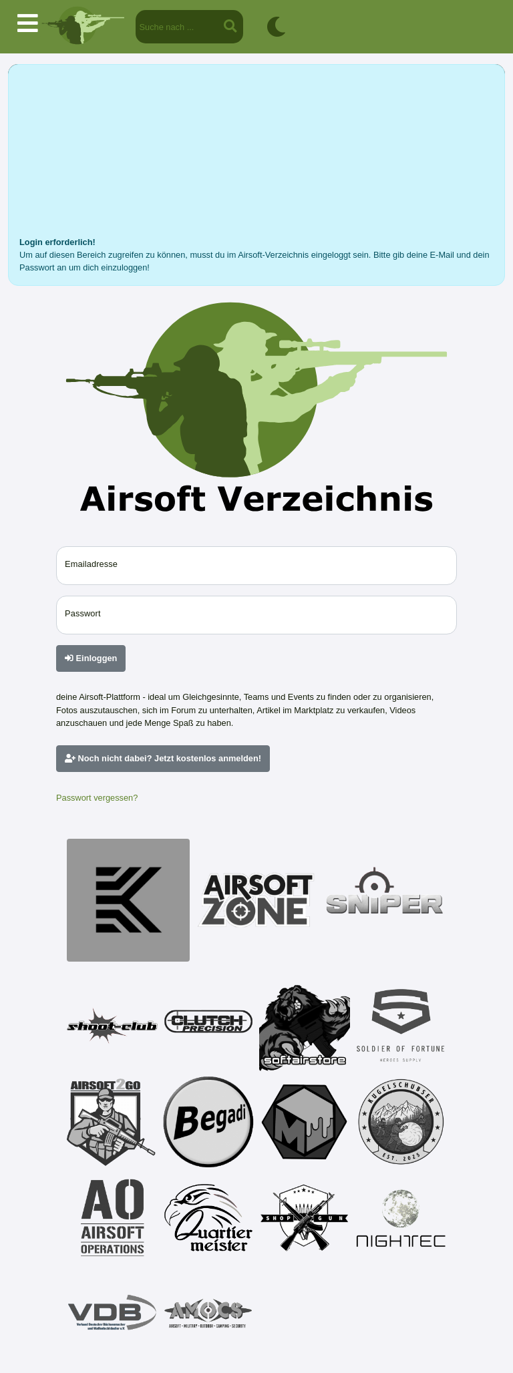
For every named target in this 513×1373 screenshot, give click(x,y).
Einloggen (91, 658)
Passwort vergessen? (97, 798)
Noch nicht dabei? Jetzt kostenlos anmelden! (163, 758)
